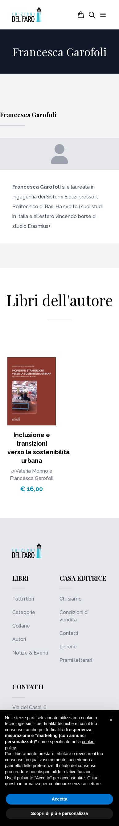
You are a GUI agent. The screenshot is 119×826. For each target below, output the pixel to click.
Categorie (23, 612)
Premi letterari (76, 660)
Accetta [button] (60, 799)
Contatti (69, 633)
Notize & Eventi (30, 653)
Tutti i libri (23, 599)
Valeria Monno (32, 471)
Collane (21, 626)
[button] (111, 720)
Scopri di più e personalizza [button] (59, 813)
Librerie (68, 647)
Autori (19, 639)
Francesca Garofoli (31, 478)
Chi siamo (71, 599)
